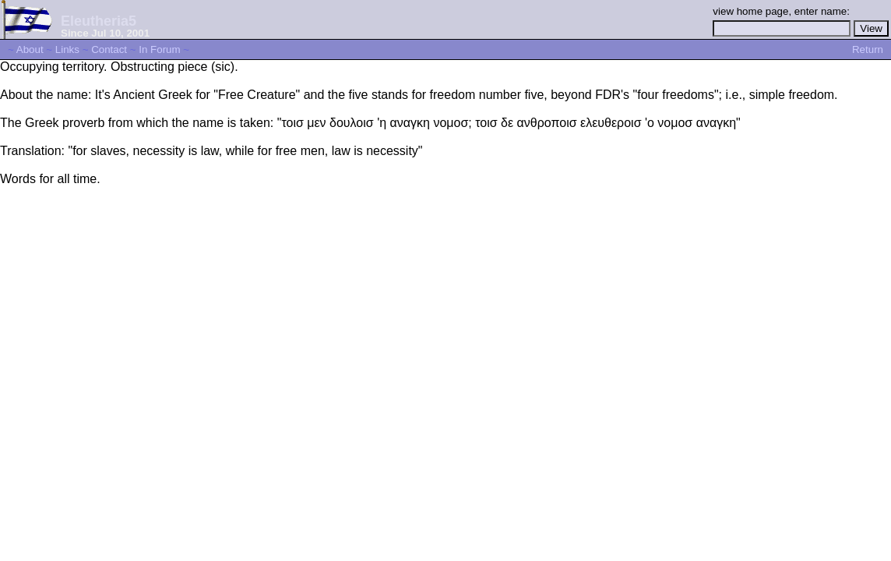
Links (67, 49)
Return (867, 49)
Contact (109, 49)
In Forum (159, 49)
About (30, 49)
